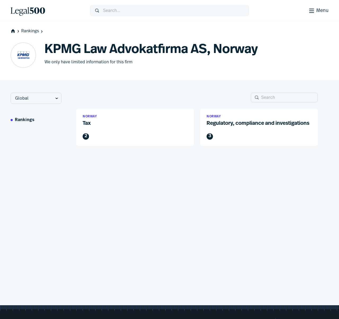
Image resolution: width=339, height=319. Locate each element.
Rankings (32, 31)
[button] (135, 127)
